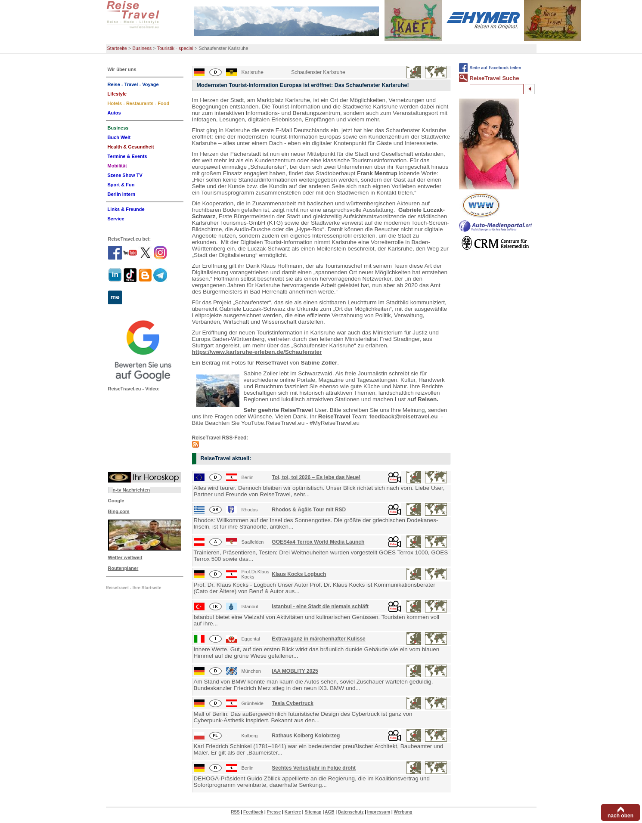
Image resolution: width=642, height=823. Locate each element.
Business (142, 48)
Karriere (293, 812)
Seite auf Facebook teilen (495, 67)
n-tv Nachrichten (131, 489)
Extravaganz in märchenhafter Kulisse (318, 639)
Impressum (378, 812)
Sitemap (312, 812)
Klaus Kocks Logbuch (299, 574)
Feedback (253, 812)
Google (116, 500)
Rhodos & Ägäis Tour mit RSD (309, 510)
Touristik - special (175, 48)
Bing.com (119, 511)
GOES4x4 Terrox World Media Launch (318, 542)
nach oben (620, 816)
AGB (329, 812)
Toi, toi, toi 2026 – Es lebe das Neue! (316, 477)
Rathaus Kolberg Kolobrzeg (306, 736)
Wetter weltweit (125, 557)
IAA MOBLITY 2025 (295, 671)
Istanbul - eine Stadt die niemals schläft (320, 606)
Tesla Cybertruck (292, 703)
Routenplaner (123, 568)
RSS (235, 812)
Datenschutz (350, 812)
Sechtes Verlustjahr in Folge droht (314, 768)
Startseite (117, 48)
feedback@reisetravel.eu (403, 416)
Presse (274, 812)
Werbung (403, 812)
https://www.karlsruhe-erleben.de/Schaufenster (257, 352)
